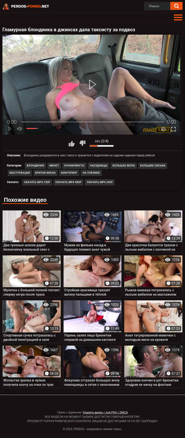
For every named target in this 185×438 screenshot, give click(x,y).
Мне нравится (71, 143)
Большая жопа (123, 165)
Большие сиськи (152, 165)
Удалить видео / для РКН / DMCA (105, 412)
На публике (91, 172)
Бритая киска (45, 172)
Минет (54, 165)
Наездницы (98, 165)
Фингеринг (69, 172)
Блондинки (35, 165)
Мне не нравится (82, 143)
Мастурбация (20, 172)
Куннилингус (74, 165)
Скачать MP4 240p (100, 182)
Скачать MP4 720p (37, 182)
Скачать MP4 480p (68, 182)
